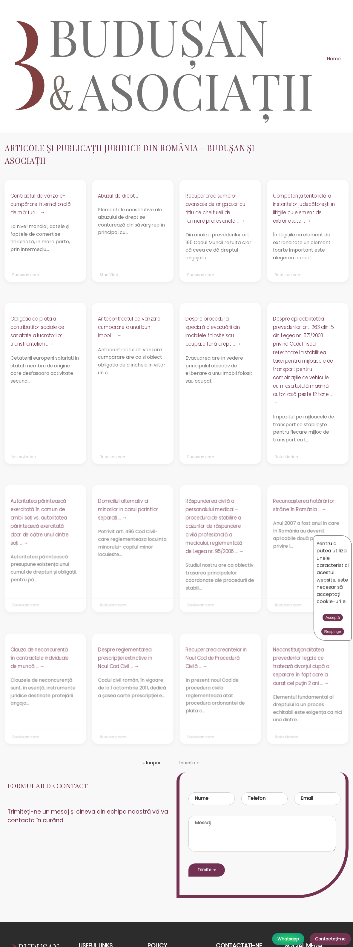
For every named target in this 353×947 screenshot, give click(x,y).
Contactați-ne (330, 939)
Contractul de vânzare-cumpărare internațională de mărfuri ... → (40, 204)
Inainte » (188, 762)
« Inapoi (151, 762)
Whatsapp (288, 939)
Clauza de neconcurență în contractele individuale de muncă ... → (39, 658)
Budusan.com (25, 274)
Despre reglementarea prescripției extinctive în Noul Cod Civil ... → (125, 658)
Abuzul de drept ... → (121, 195)
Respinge (305, 540)
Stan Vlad (109, 274)
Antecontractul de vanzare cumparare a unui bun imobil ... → (129, 327)
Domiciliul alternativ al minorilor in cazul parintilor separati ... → (128, 510)
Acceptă (279, 540)
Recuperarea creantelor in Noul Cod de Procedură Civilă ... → (216, 658)
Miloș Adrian (24, 456)
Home (334, 58)
